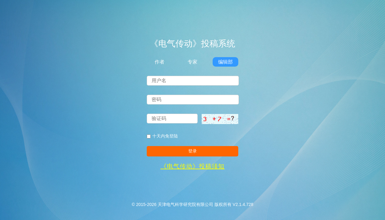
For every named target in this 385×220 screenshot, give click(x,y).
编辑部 (225, 61)
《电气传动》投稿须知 (192, 166)
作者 (159, 61)
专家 (192, 61)
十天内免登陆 (162, 136)
